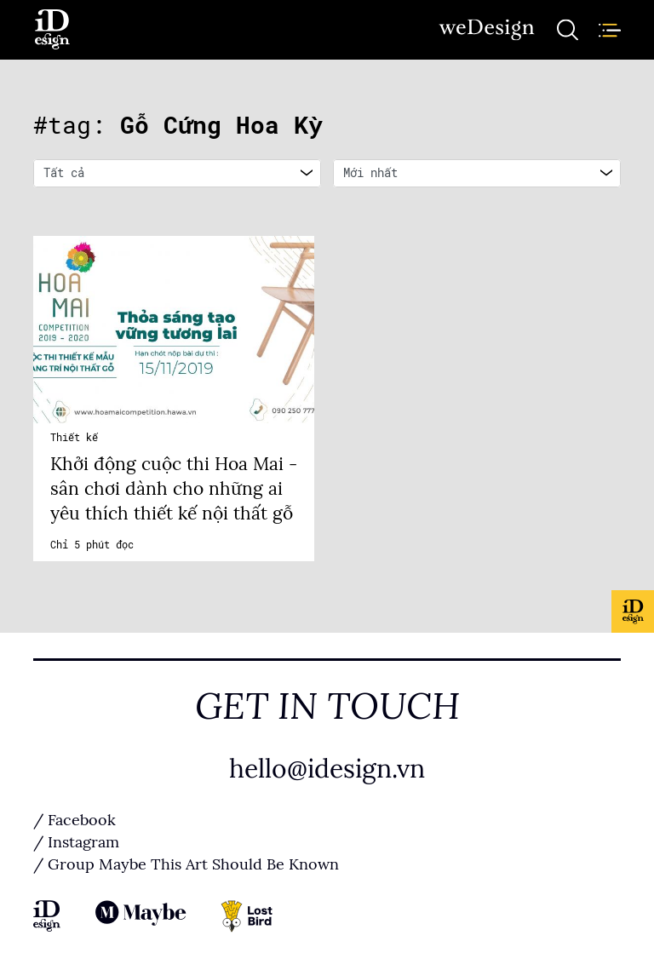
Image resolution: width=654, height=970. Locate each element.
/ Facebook (74, 820)
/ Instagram (76, 842)
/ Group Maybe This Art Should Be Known (186, 864)
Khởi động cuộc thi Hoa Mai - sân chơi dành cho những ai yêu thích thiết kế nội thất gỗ (173, 489)
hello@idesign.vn (327, 769)
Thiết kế (74, 438)
